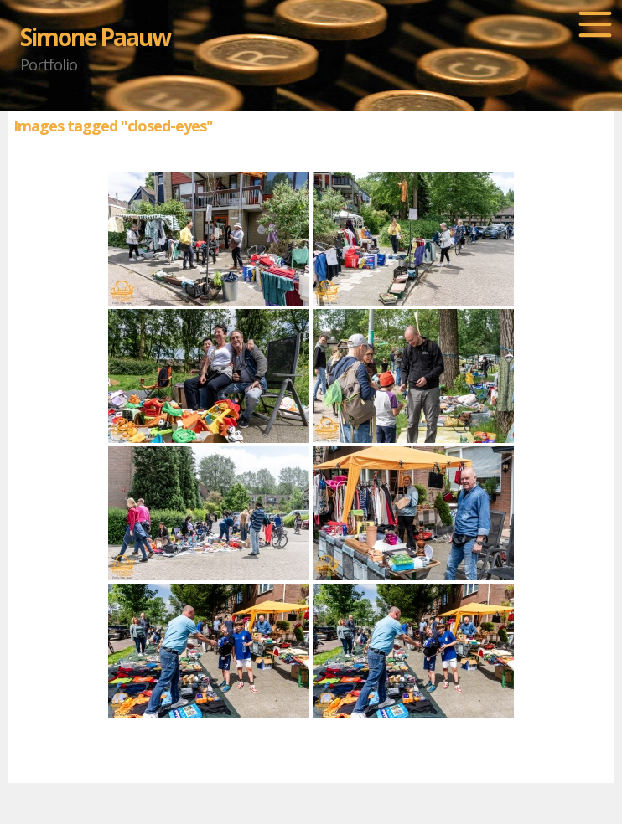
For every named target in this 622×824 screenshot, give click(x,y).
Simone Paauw (95, 37)
